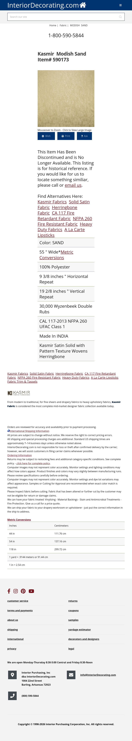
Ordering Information (19, 455)
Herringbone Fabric (69, 373)
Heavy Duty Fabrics (75, 377)
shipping (12, 629)
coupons (73, 610)
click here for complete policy (33, 463)
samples (73, 620)
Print (67, 136)
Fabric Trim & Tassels (22, 381)
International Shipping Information (28, 431)
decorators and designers (83, 639)
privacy (11, 648)
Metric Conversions (56, 254)
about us (12, 620)
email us (73, 185)
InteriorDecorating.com (47, 5)
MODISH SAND (78, 25)
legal (71, 648)
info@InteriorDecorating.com (98, 675)
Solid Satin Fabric (42, 373)
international (15, 639)
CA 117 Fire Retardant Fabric (56, 215)
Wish (48, 136)
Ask (86, 136)
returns (73, 601)
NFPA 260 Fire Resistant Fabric (65, 221)
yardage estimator (79, 629)
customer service (17, 601)
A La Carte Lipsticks (104, 377)
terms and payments (20, 610)
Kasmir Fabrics (52, 202)
